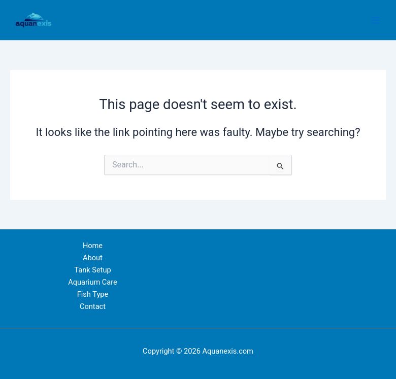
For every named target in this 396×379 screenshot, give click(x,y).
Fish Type (93, 294)
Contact (93, 306)
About (93, 257)
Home (93, 245)
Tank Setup (92, 269)
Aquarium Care (92, 282)
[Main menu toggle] (375, 20)
